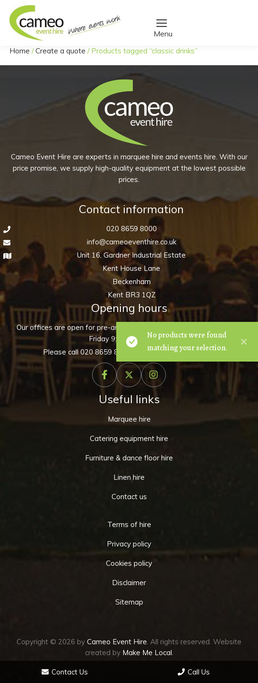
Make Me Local (147, 652)
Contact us (129, 496)
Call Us (194, 671)
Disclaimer (129, 582)
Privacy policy (129, 543)
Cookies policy (129, 563)
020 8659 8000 (131, 228)
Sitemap (129, 601)
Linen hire (129, 477)
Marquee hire (129, 419)
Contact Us (65, 671)
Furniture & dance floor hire (129, 457)
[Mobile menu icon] (161, 23)
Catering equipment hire (129, 438)
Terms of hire (129, 524)
